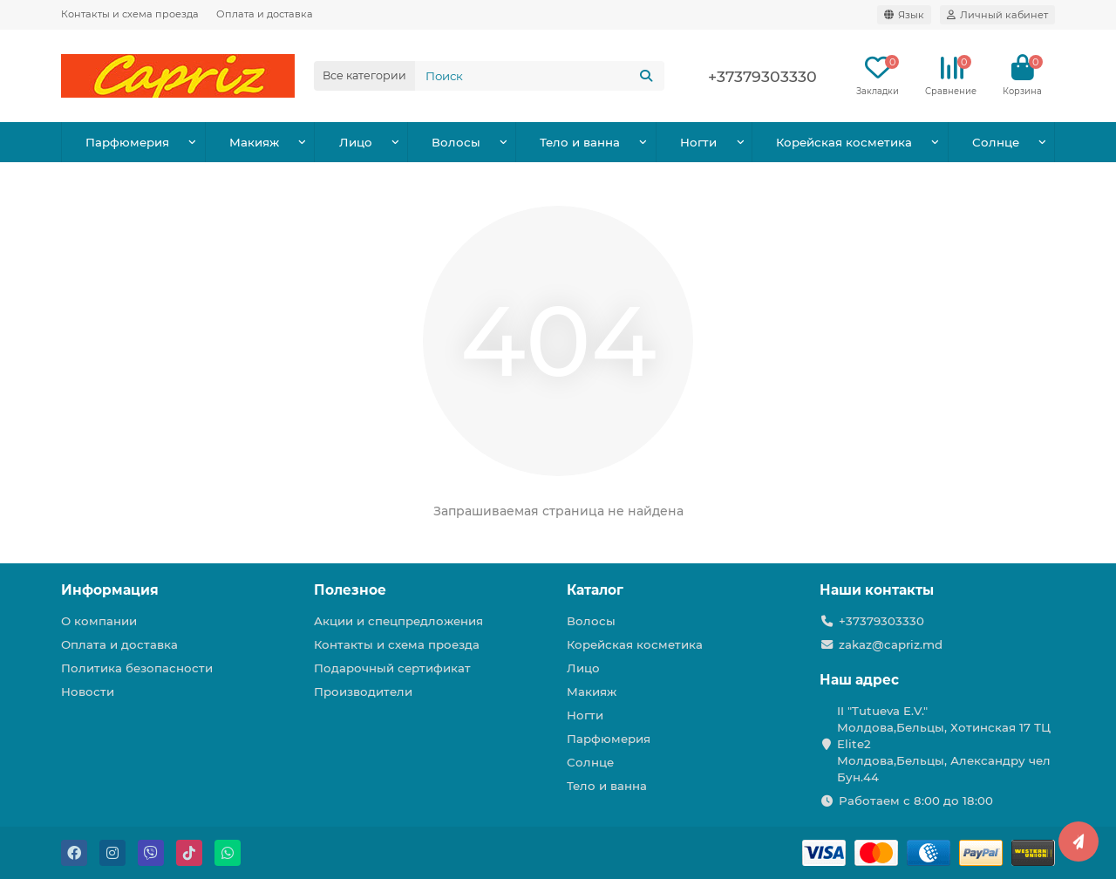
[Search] (539, 76)
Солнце (995, 142)
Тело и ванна (580, 142)
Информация (110, 590)
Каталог (595, 590)
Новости (87, 691)
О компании (99, 621)
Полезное (350, 590)
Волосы (456, 142)
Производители (363, 691)
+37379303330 (762, 76)
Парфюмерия (127, 142)
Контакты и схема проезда (130, 14)
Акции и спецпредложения (398, 621)
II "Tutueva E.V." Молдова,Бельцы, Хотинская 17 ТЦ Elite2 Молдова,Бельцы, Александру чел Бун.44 (944, 744)
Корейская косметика (844, 142)
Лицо (355, 142)
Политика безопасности (137, 668)
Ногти (698, 142)
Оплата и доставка (264, 14)
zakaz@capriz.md (890, 644)
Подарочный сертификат (392, 668)
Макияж (254, 142)
